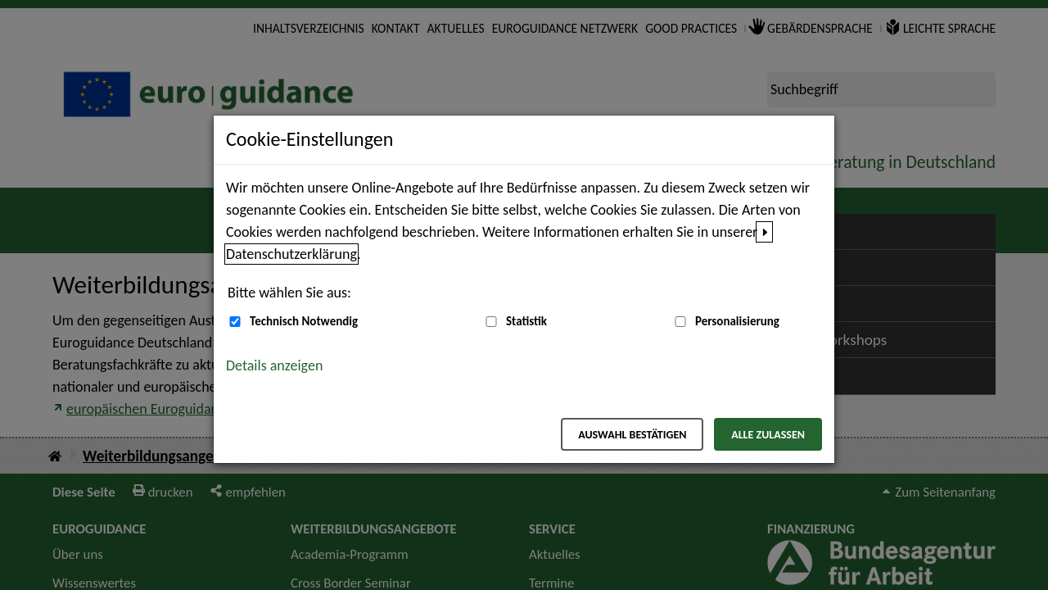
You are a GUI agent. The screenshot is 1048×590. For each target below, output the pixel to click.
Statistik (526, 321)
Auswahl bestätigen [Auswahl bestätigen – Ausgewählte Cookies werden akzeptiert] (632, 435)
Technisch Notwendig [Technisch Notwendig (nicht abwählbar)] (304, 321)
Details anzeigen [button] (274, 365)
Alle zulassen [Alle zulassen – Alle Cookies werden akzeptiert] (768, 435)
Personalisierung (737, 321)
